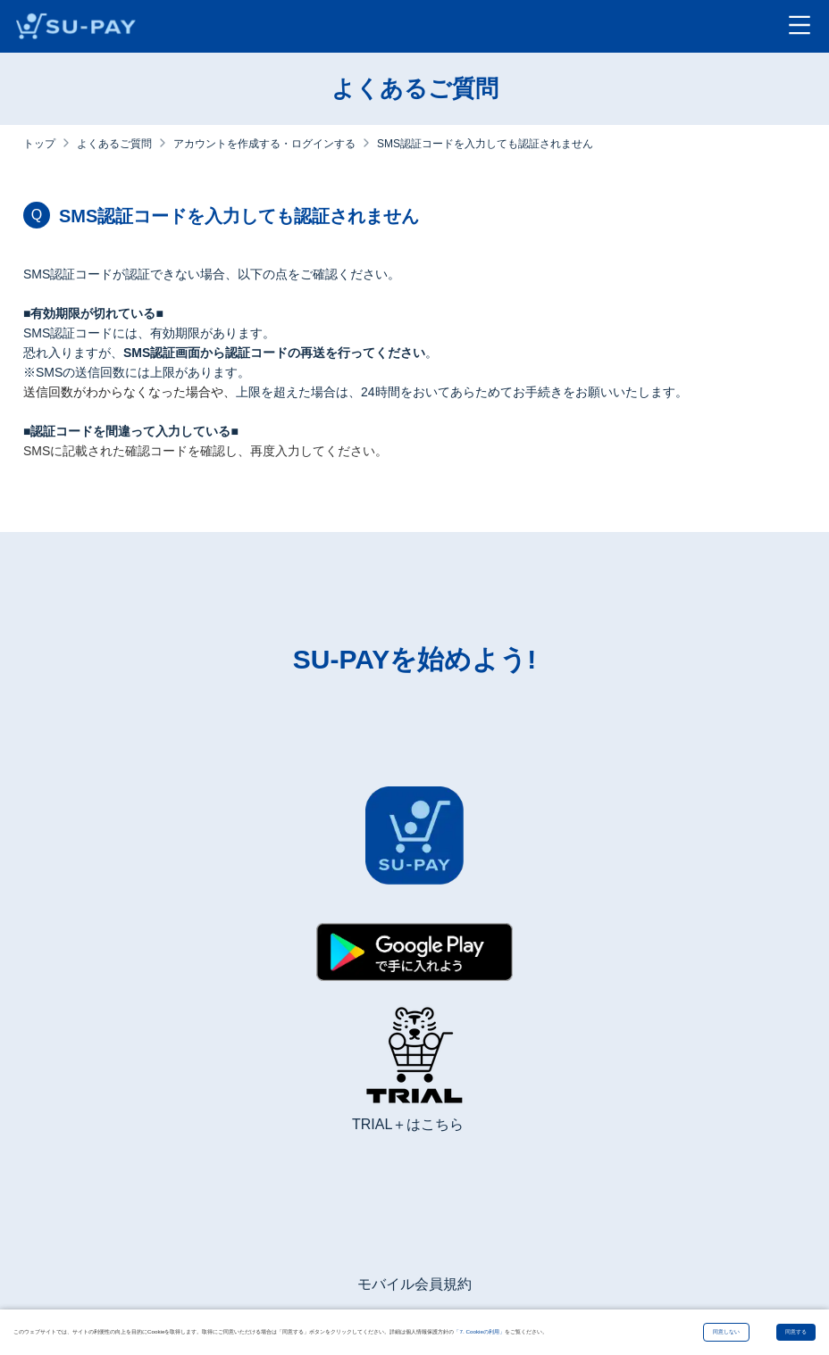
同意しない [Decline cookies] (726, 1331)
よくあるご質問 (114, 143)
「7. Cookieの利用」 (479, 1331)
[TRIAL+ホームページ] (414, 1062)
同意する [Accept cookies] (796, 1331)
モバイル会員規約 (414, 1284)
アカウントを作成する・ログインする (264, 143)
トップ (39, 143)
